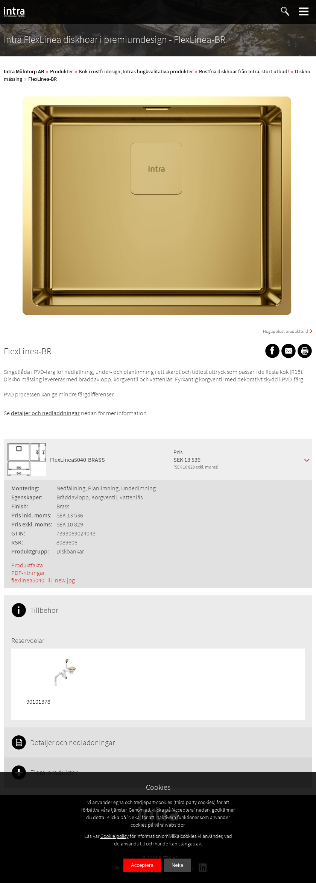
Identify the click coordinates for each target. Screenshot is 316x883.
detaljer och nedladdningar (45, 413)
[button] (304, 11)
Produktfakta (27, 565)
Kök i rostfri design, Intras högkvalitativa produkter (136, 71)
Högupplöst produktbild (285, 331)
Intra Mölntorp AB (24, 71)
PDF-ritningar (28, 572)
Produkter (61, 71)
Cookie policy (114, 836)
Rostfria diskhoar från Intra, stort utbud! (244, 71)
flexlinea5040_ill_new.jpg (43, 580)
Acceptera (142, 865)
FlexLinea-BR (42, 79)
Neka (177, 865)
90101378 (38, 701)
